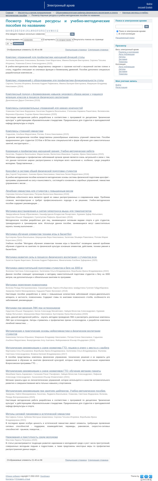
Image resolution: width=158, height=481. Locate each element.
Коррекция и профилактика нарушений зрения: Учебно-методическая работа (50, 151)
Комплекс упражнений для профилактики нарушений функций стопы (45, 57)
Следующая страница (98, 50)
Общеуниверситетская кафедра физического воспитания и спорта (87, 12)
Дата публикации (127, 54)
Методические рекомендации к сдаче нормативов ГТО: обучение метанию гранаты (53, 371)
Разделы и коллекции (129, 52)
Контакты (10, 479)
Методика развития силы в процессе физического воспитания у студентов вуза (51, 257)
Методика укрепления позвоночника (26, 284)
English (149, 7)
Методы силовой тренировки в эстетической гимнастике (38, 414)
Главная (9, 12)
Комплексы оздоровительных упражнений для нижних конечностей (44, 108)
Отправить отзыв (22, 479)
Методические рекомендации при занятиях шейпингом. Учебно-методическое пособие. (56, 391)
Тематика (123, 62)
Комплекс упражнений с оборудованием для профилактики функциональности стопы (55, 80)
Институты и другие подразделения (34, 12)
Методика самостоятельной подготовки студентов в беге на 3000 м (44, 268)
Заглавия (123, 59)
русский (141, 7)
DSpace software (13, 476)
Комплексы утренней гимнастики (24, 131)
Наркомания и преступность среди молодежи (32, 437)
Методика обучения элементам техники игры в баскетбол (39, 234)
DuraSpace (45, 476)
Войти (149, 4)
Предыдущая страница (76, 50)
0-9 (7, 30)
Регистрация (121, 87)
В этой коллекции (125, 34)
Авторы (122, 57)
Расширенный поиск (125, 38)
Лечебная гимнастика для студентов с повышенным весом (39, 191)
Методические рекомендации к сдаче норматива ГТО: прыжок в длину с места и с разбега (57, 347)
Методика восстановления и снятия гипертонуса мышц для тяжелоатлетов (48, 211)
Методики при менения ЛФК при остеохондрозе (33, 308)
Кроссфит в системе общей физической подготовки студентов (41, 171)
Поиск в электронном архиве (131, 31)
